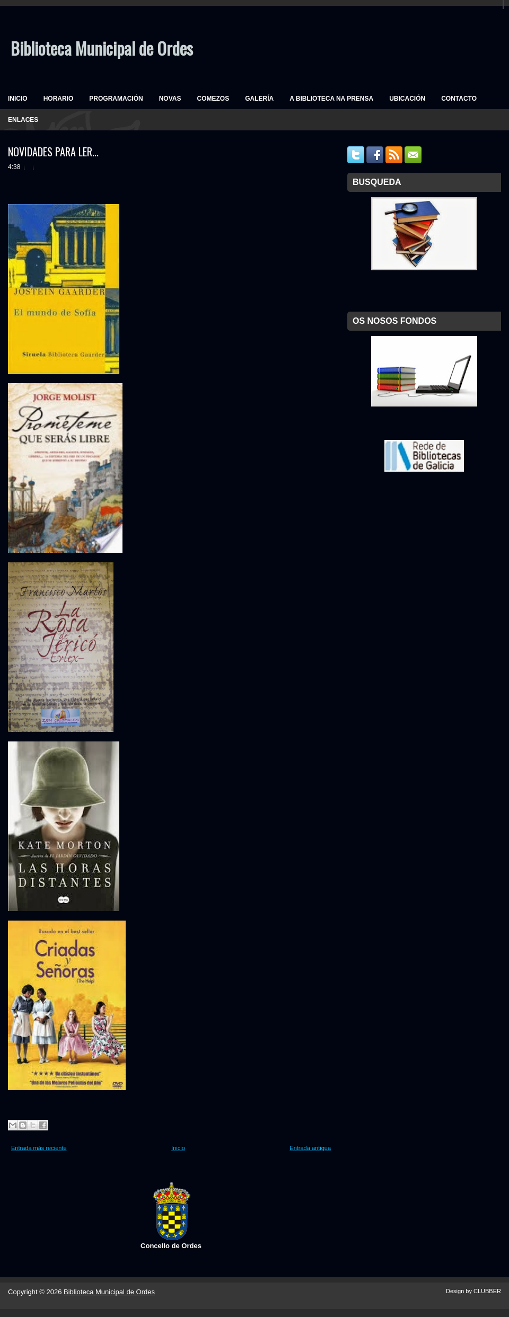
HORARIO (58, 98)
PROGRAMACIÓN (116, 98)
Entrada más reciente (39, 1148)
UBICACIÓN (407, 98)
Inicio (178, 1148)
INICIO (18, 98)
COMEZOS (213, 98)
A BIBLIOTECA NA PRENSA (331, 98)
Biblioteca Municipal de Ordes (102, 48)
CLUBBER (487, 1291)
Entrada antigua (310, 1148)
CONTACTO (459, 98)
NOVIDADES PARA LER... (53, 151)
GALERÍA (259, 98)
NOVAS (170, 98)
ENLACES (23, 119)
